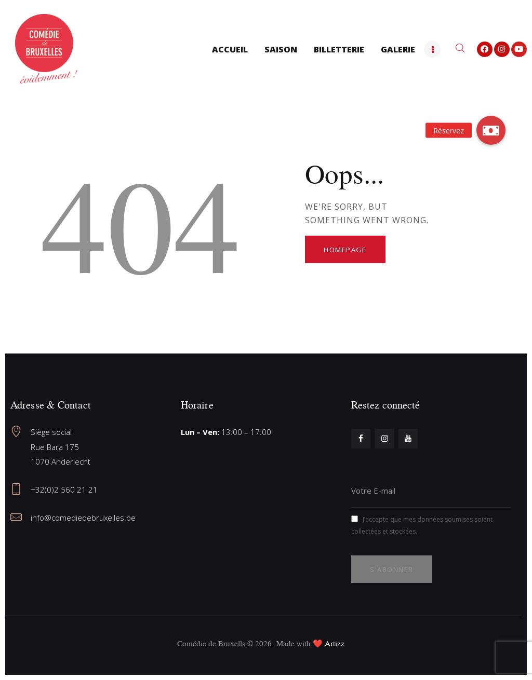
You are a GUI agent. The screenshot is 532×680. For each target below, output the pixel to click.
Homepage (345, 249)
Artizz (334, 643)
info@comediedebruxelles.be (83, 517)
